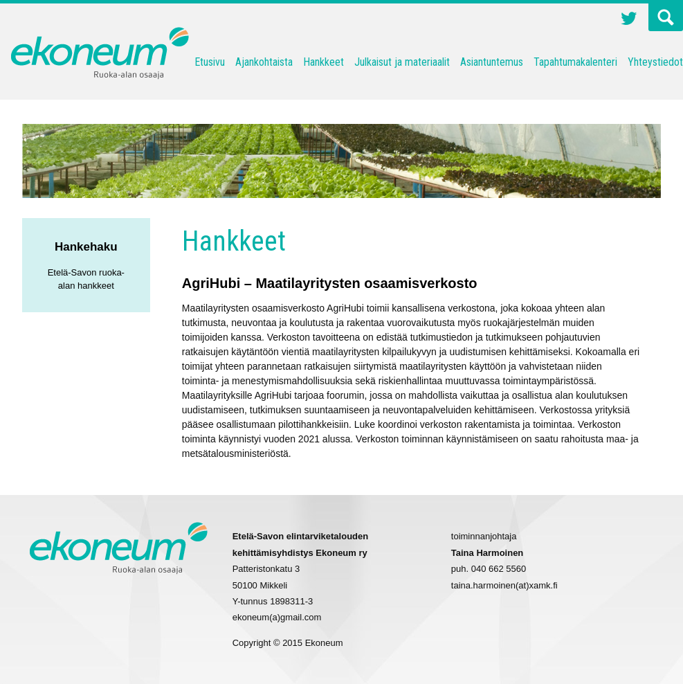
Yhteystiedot (655, 62)
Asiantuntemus (491, 62)
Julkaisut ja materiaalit (402, 62)
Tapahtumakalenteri (575, 62)
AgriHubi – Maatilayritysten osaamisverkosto (329, 283)
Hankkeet (323, 62)
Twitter (629, 20)
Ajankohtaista (264, 62)
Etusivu (209, 62)
